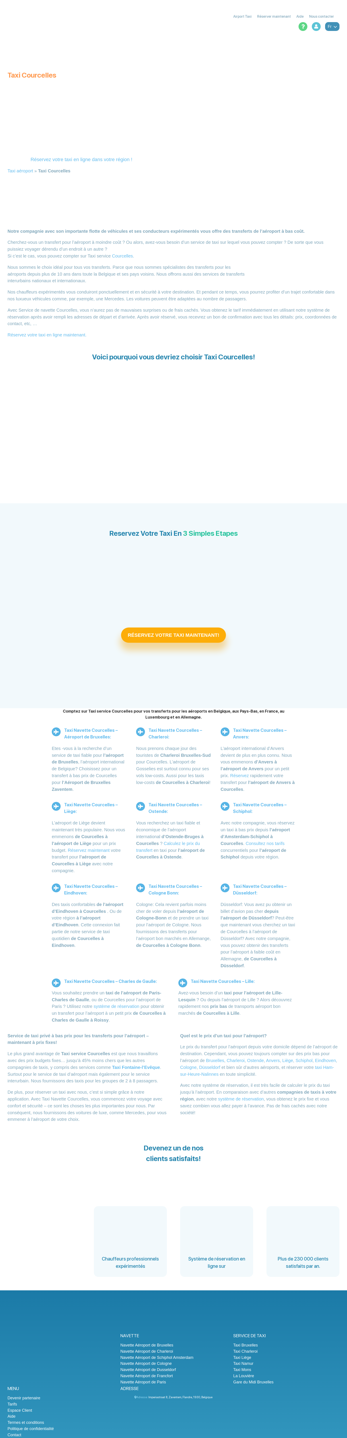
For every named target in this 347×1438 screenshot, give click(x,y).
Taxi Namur (243, 1363)
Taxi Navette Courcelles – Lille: (223, 981)
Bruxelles (215, 1060)
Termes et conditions (26, 1422)
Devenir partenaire (24, 1398)
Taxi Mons (242, 1369)
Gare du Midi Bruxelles (253, 1382)
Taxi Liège (242, 1357)
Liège (287, 1060)
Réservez (239, 775)
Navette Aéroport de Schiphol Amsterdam (156, 1357)
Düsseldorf (209, 1067)
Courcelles (122, 256)
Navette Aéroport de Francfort (146, 1376)
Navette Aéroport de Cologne (146, 1363)
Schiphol (303, 1060)
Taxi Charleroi (245, 1351)
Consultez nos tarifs (265, 843)
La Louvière (243, 1376)
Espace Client (20, 1410)
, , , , (180, 1397)
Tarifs (12, 1404)
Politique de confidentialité (31, 1429)
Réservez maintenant (89, 850)
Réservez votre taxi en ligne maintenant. (47, 334)
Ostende (255, 1060)
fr (332, 26)
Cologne (188, 1067)
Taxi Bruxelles (245, 1345)
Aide (11, 1416)
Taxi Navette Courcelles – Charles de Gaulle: (110, 981)
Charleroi (236, 1060)
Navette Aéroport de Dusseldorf (148, 1369)
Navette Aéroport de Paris (143, 1382)
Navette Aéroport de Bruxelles (146, 1345)
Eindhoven (325, 1060)
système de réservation (116, 1006)
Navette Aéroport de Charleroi (146, 1351)
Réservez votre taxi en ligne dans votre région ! (81, 159)
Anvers (273, 1060)
